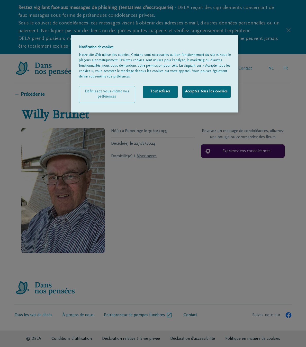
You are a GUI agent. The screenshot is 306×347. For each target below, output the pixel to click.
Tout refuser (160, 91)
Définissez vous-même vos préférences (107, 94)
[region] (154, 73)
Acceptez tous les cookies (206, 91)
